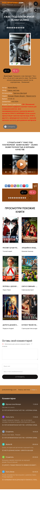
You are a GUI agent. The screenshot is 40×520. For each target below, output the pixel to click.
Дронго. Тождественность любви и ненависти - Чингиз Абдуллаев (20, 465)
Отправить (20, 377)
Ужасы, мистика (13, 90)
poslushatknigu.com (9, 390)
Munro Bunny (12, 87)
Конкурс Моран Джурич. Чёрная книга (22, 96)
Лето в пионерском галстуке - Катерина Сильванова (20, 410)
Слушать (9, 127)
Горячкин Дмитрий (20, 93)
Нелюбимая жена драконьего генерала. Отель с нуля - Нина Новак (20, 480)
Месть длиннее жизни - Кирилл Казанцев (17, 450)
